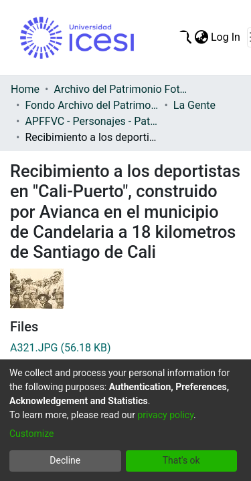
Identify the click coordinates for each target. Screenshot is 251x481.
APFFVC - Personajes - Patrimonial (92, 121)
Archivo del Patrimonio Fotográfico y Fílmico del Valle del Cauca (120, 89)
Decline (65, 460)
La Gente (194, 105)
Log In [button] (226, 37)
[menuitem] (201, 37)
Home (25, 89)
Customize (31, 433)
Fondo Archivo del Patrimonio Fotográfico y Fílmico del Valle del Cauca (92, 105)
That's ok (181, 460)
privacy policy (165, 415)
